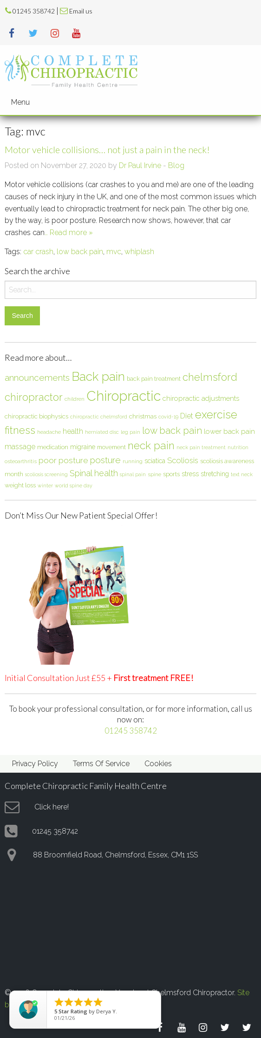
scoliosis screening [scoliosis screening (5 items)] (46, 474)
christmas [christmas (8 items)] (143, 416)
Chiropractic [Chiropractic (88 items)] (123, 396)
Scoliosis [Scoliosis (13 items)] (182, 460)
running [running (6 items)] (133, 461)
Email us (80, 11)
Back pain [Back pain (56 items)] (98, 376)
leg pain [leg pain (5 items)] (130, 432)
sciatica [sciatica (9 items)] (154, 461)
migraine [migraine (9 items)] (82, 447)
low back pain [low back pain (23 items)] (172, 430)
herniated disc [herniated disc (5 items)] (102, 432)
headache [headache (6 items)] (49, 432)
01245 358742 (34, 11)
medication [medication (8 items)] (52, 447)
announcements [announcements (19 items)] (37, 377)
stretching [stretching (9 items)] (215, 474)
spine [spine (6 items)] (154, 474)
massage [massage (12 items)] (20, 446)
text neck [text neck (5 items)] (242, 474)
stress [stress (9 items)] (190, 474)
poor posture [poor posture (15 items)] (63, 460)
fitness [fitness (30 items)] (20, 430)
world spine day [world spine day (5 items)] (73, 485)
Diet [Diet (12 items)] (186, 415)
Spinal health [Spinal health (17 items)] (94, 473)
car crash (38, 251)
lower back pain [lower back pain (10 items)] (229, 431)
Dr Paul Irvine (140, 165)
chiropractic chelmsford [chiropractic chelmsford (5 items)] (98, 416)
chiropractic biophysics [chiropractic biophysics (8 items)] (36, 416)
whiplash (139, 251)
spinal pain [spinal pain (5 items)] (133, 474)
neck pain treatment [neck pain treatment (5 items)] (201, 447)
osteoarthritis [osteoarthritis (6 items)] (21, 461)
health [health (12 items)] (73, 431)
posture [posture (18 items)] (105, 460)
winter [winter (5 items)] (45, 485)
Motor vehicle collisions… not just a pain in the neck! (107, 149)
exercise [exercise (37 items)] (216, 414)
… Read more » (69, 232)
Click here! (51, 806)
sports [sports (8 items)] (171, 474)
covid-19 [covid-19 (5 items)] (168, 416)
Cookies (158, 763)
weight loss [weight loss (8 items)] (20, 485)
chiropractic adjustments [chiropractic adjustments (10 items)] (201, 398)
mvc (113, 251)
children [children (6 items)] (75, 399)
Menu (20, 102)
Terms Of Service (101, 763)
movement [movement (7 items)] (111, 447)
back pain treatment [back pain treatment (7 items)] (154, 378)
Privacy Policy (35, 763)
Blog (176, 165)
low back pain (80, 251)
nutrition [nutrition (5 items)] (238, 447)
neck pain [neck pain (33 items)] (151, 445)
